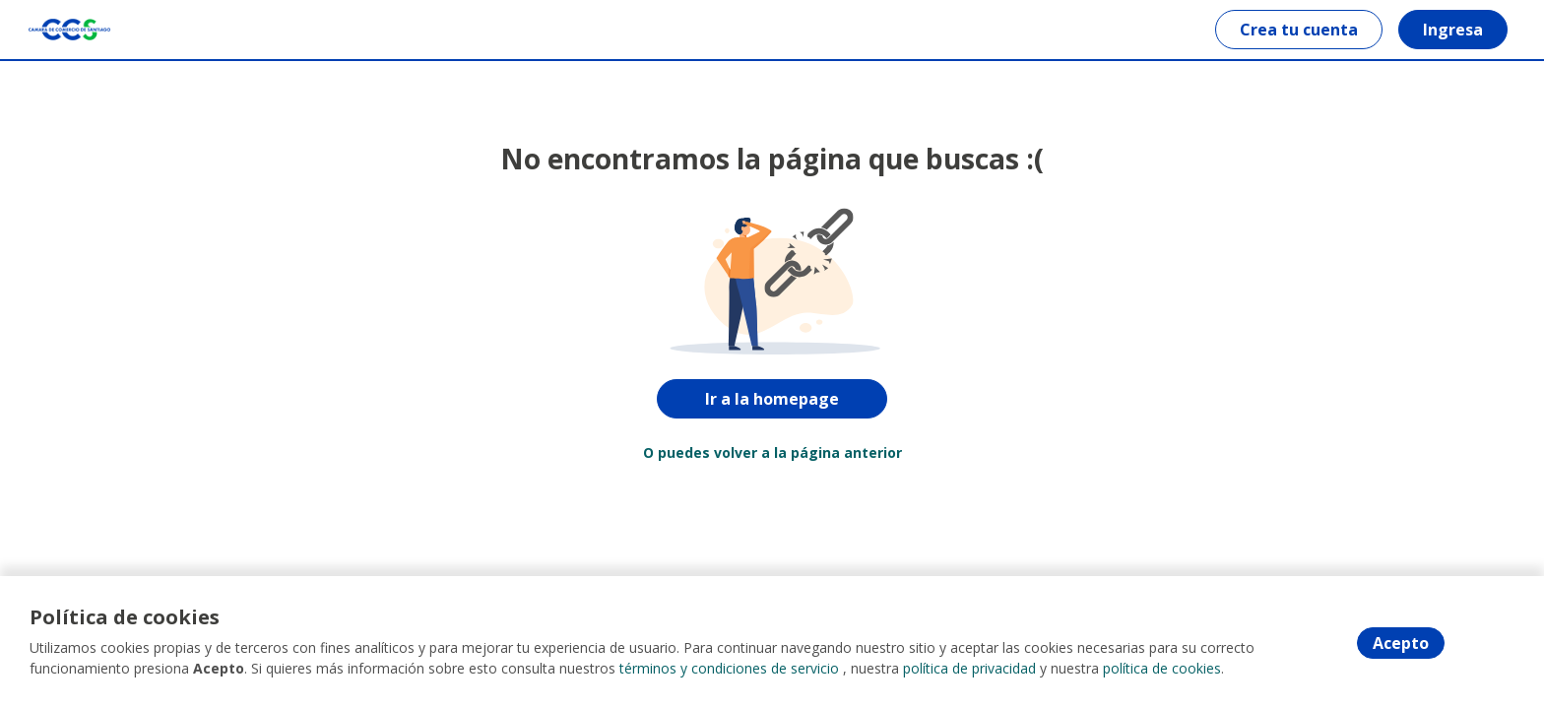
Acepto (1401, 643)
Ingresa (1452, 29)
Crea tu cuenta (1298, 29)
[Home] (70, 29)
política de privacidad (969, 669)
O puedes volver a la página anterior (772, 452)
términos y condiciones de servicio (729, 669)
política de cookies (1162, 669)
